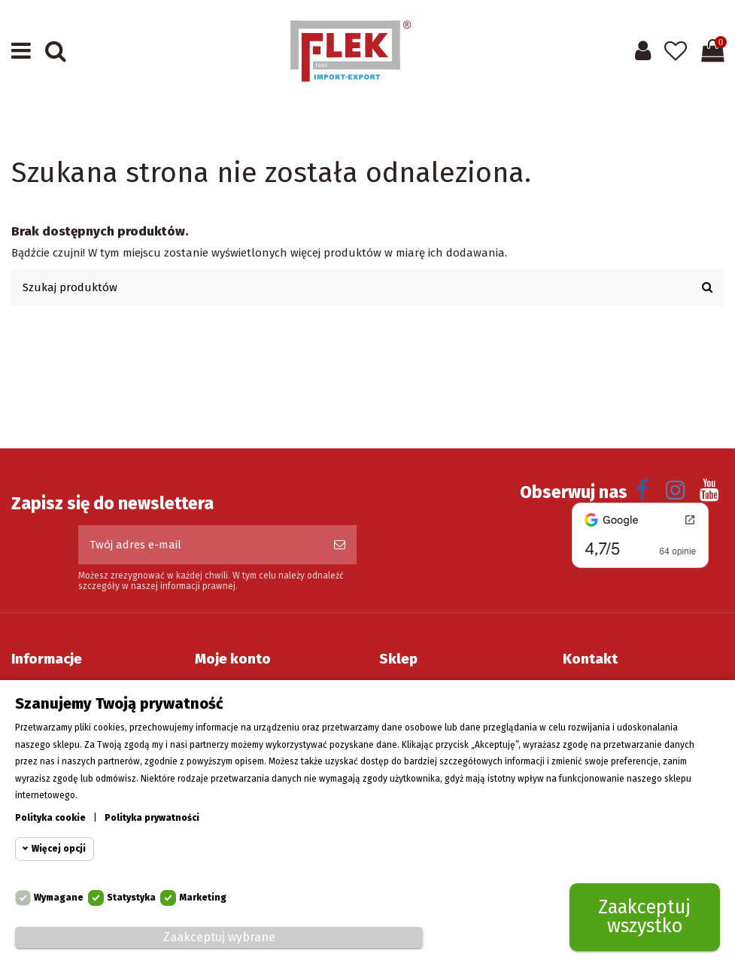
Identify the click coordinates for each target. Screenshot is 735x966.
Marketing (202, 898)
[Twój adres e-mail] (200, 545)
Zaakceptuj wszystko (644, 917)
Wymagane (59, 898)
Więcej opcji (59, 849)
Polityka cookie (50, 818)
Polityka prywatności (152, 818)
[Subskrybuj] (340, 545)
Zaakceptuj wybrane (219, 937)
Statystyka (131, 898)
